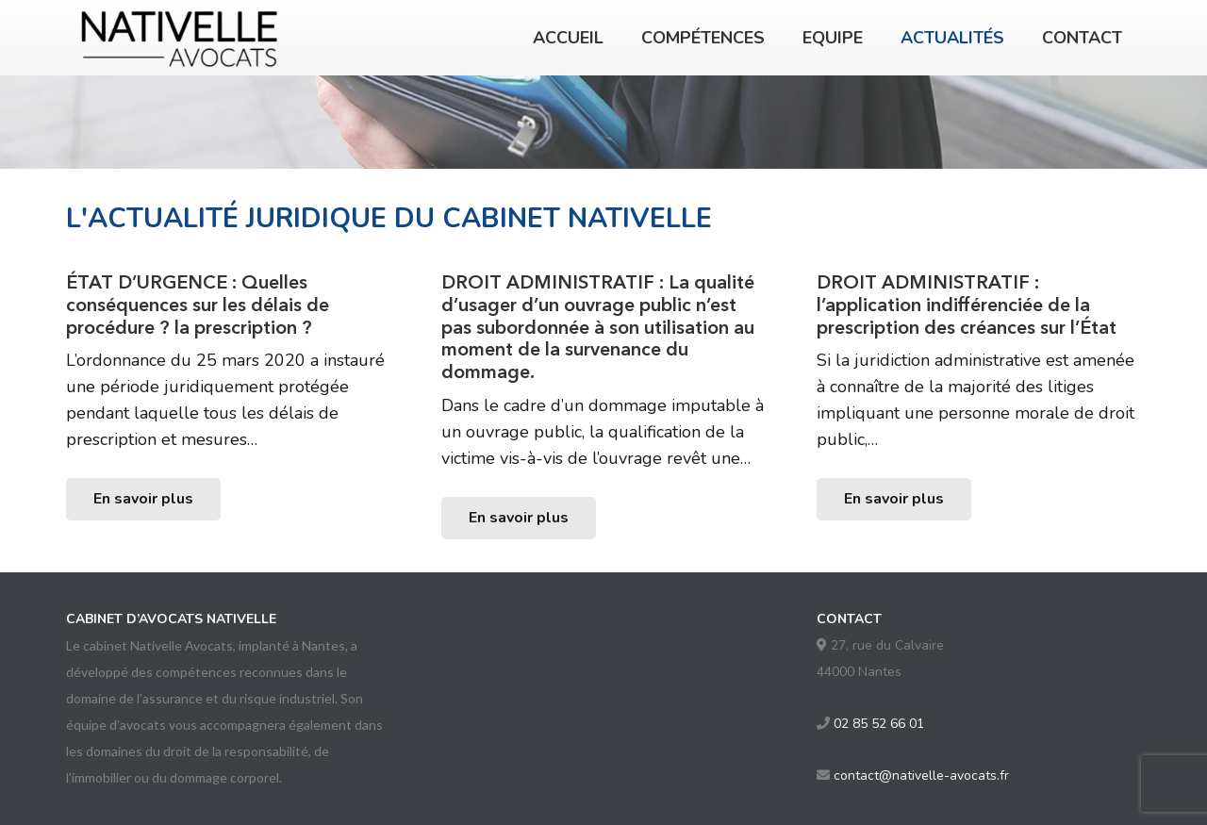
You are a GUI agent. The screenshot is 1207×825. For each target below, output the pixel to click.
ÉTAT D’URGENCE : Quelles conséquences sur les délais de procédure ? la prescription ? (197, 304)
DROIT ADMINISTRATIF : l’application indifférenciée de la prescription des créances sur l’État (966, 304)
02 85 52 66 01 (879, 724)
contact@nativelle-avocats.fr (921, 775)
